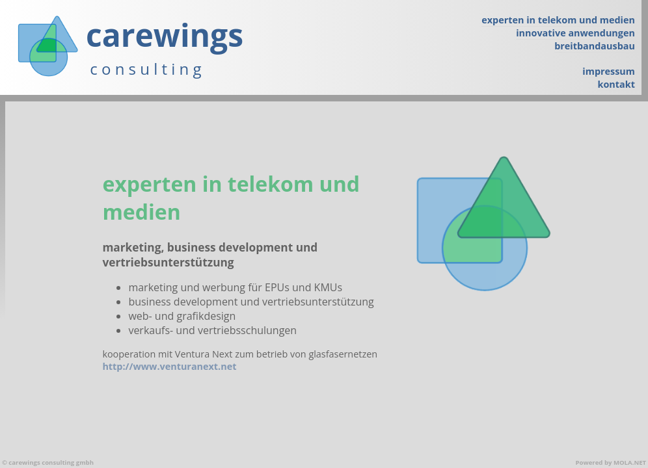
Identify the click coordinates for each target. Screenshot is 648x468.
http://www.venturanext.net (169, 366)
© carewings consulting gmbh (48, 462)
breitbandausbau (594, 46)
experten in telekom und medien (558, 20)
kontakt (616, 84)
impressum (608, 71)
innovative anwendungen (575, 33)
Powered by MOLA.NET (610, 462)
